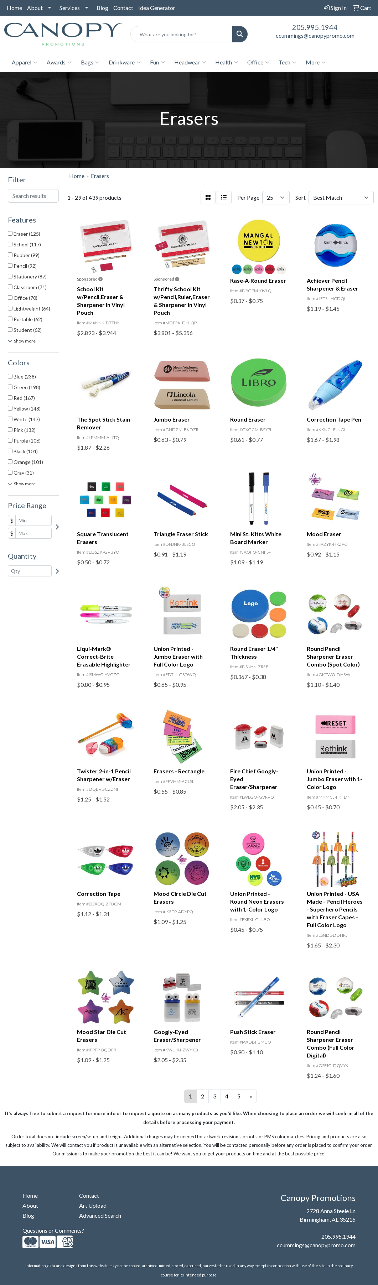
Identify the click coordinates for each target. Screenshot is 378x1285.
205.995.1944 (315, 27)
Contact (123, 7)
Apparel (24, 62)
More (316, 62)
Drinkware (125, 62)
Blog (102, 7)
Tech (287, 62)
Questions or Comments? (53, 1230)
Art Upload (93, 1205)
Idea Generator (156, 7)
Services (69, 7)
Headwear (190, 62)
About (35, 7)
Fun (157, 62)
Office (258, 62)
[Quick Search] (181, 34)
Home (14, 7)
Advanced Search (100, 1215)
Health (226, 62)
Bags (90, 62)
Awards (59, 62)
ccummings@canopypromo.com (315, 35)
